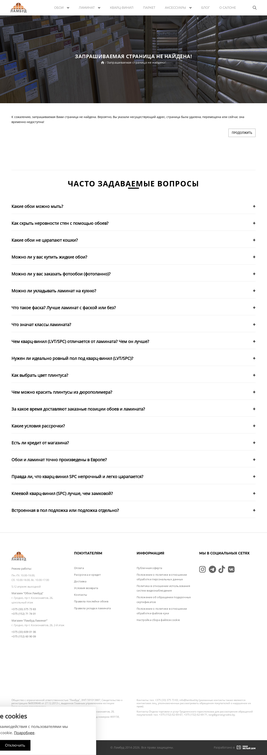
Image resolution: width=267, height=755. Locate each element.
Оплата (79, 568)
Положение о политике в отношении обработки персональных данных (162, 577)
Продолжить (242, 132)
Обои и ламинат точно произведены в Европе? (59, 459)
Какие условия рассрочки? (38, 426)
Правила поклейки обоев (91, 601)
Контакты (80, 595)
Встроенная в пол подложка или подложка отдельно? (65, 510)
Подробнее (24, 732)
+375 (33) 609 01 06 (23, 632)
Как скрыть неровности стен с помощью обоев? (59, 223)
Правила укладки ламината (92, 608)
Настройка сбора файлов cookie (158, 620)
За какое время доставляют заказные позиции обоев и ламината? (78, 409)
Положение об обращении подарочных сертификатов (164, 599)
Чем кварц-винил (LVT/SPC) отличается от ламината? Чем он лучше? (80, 341)
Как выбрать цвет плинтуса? (39, 375)
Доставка (80, 581)
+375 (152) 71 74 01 (23, 614)
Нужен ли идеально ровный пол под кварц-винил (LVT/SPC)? (72, 358)
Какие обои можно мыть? (37, 206)
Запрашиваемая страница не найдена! (136, 62)
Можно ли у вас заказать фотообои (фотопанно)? (61, 274)
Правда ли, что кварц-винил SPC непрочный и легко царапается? (77, 476)
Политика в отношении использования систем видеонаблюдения (163, 588)
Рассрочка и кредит (87, 575)
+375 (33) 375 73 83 (23, 609)
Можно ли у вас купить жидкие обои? (49, 257)
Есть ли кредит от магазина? (40, 443)
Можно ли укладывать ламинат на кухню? (53, 291)
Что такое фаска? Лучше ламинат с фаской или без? (63, 307)
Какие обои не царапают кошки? (44, 240)
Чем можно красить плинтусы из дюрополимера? (61, 392)
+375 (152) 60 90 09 (23, 636)
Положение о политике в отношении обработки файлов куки (162, 611)
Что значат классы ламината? (41, 324)
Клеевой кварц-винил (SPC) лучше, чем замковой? (62, 493)
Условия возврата (86, 588)
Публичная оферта (149, 568)
